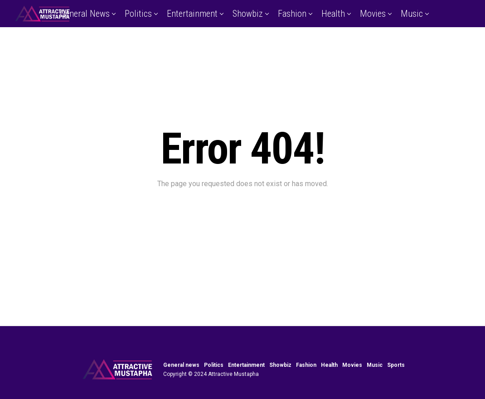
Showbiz (248, 13)
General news (85, 13)
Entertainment (192, 13)
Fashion (292, 13)
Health (333, 13)
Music (412, 13)
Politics (138, 13)
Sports (241, 42)
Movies (373, 13)
